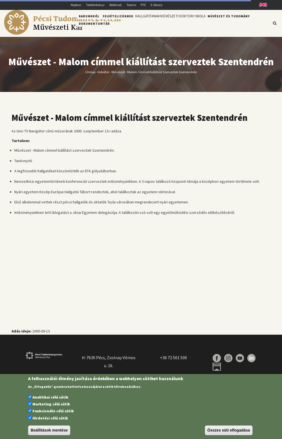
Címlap (90, 75)
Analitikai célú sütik (50, 397)
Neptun (76, 5)
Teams (131, 5)
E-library (156, 5)
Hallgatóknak (150, 23)
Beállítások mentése (49, 430)
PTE (143, 5)
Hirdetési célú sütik (50, 418)
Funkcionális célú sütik (53, 410)
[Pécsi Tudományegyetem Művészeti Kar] (62, 33)
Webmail (115, 5)
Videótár (103, 75)
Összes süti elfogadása (228, 430)
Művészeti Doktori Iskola (190, 23)
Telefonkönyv (95, 5)
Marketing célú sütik (51, 404)
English (261, 5)
